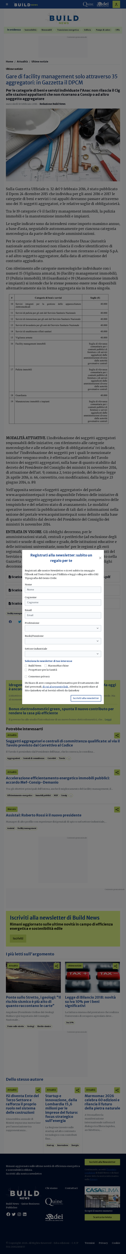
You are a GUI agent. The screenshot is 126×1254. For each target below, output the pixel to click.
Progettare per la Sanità (42, 669)
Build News (34, 665)
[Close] (100, 557)
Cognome (30, 597)
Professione (32, 622)
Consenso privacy (39, 676)
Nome (28, 584)
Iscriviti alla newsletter (86, 698)
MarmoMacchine (58, 665)
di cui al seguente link (55, 686)
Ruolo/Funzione (34, 635)
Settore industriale (36, 648)
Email (28, 610)
